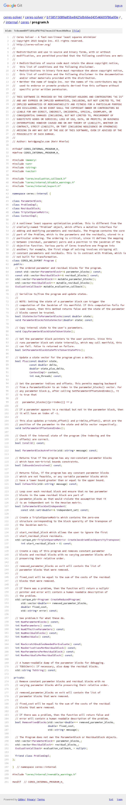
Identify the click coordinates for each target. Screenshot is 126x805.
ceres (25, 22)
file (76, 30)
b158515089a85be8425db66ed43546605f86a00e (82, 17)
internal (12, 22)
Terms (41, 799)
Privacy (31, 799)
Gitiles (21, 799)
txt (111, 799)
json (119, 799)
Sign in (118, 5)
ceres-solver (13, 17)
